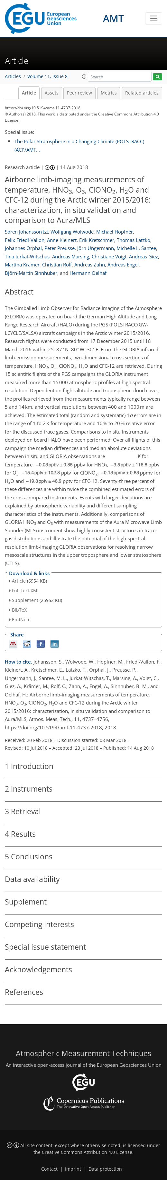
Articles (13, 76)
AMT (113, 18)
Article (29, 93)
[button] (84, 76)
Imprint (73, 1169)
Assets (52, 93)
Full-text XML (26, 590)
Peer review (79, 93)
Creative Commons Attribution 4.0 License (87, 1152)
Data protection (105, 1169)
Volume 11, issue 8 (47, 76)
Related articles (142, 93)
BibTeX (19, 610)
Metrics (109, 93)
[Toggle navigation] (153, 18)
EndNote (21, 619)
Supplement (25, 600)
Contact (49, 1169)
